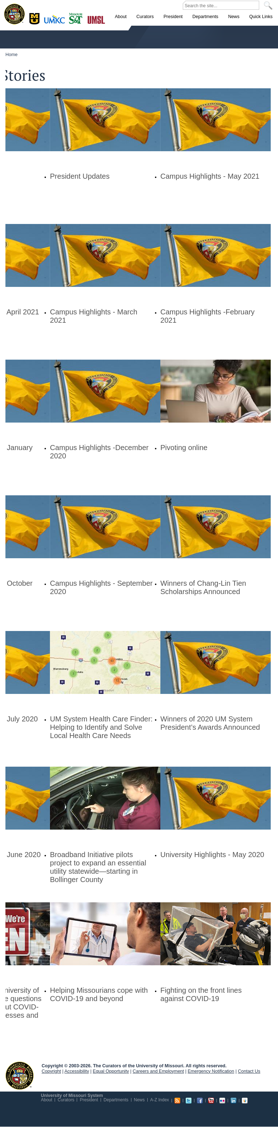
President (89, 1099)
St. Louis (96, 19)
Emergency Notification (211, 1071)
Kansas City (56, 21)
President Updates (80, 176)
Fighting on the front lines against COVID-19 (201, 994)
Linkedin (233, 1100)
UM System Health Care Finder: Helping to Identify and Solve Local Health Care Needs (101, 727)
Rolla (77, 18)
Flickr (222, 1100)
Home (11, 54)
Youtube (211, 1100)
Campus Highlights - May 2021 (210, 176)
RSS (177, 1100)
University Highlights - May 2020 (212, 855)
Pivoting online (183, 448)
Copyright (51, 1071)
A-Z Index (159, 1099)
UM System (19, 1076)
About (46, 1099)
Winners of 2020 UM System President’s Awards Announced (210, 723)
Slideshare (245, 1100)
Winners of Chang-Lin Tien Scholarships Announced (203, 587)
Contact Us (249, 1071)
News (139, 1099)
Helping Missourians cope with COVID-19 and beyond (99, 994)
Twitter (188, 1100)
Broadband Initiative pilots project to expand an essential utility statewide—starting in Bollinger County (98, 867)
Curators (66, 1099)
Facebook (200, 1100)
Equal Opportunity (111, 1071)
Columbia (35, 17)
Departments (116, 1099)
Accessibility (76, 1071)
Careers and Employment (158, 1071)
